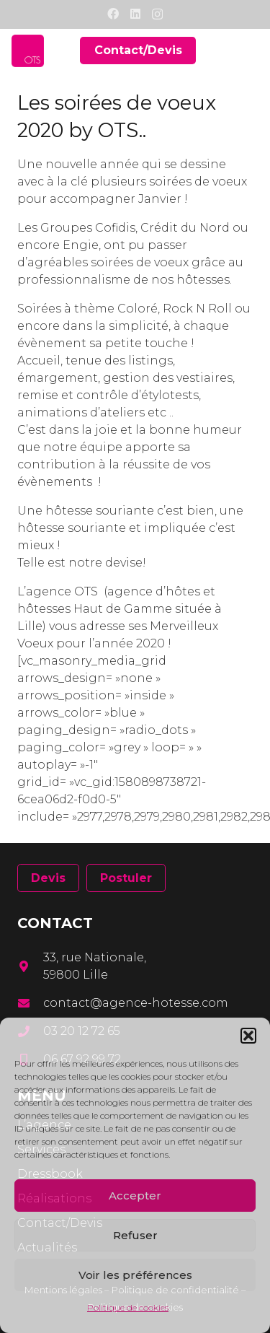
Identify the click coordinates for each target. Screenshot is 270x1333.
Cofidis (115, 228)
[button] (248, 1035)
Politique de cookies (127, 1307)
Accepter (135, 1195)
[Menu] (250, 50)
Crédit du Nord (185, 228)
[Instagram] (157, 14)
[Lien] (28, 51)
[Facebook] (113, 13)
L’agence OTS (57, 591)
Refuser (135, 1235)
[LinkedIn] (135, 13)
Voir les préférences (135, 1275)
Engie (81, 245)
